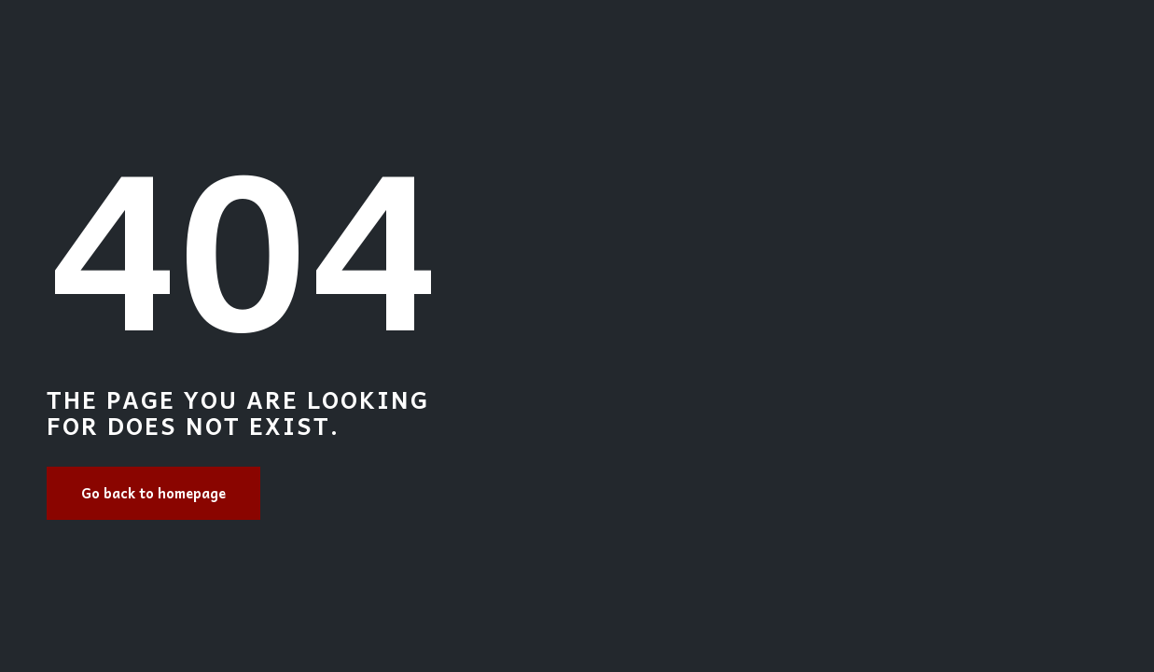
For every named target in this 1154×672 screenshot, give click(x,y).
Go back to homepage (153, 493)
